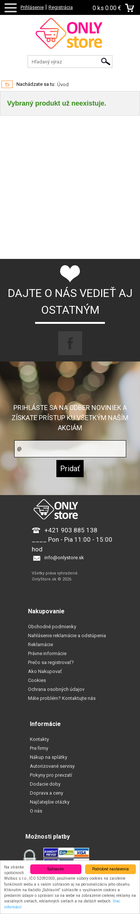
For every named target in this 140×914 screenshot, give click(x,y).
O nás (36, 811)
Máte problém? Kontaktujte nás (62, 698)
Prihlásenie (32, 7)
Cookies (37, 680)
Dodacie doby (45, 784)
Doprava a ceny (46, 793)
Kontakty (39, 739)
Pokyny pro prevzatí (51, 775)
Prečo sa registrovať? (51, 662)
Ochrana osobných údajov (56, 689)
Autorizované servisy (52, 766)
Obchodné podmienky (52, 626)
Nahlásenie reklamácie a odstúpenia (67, 635)
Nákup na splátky (48, 757)
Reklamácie (40, 644)
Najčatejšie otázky (49, 802)
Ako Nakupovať (45, 671)
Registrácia (61, 7)
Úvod (63, 84)
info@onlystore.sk (64, 557)
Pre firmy (39, 748)
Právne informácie (47, 653)
